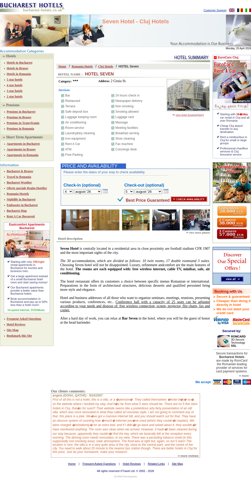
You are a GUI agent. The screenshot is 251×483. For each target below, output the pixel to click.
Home (62, 66)
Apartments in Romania (22, 155)
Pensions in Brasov (19, 117)
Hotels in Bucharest (19, 62)
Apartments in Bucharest (23, 144)
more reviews (188, 455)
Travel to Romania (19, 177)
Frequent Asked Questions (24, 319)
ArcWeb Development (125, 476)
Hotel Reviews (16, 324)
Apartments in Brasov (21, 149)
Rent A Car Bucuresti (21, 216)
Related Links (156, 463)
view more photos (198, 232)
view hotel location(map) (188, 114)
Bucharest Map (17, 210)
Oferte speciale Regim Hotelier (27, 188)
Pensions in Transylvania (23, 123)
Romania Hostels (18, 194)
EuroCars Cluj (228, 57)
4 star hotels (15, 85)
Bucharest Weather (19, 182)
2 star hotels (15, 96)
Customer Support (215, 10)
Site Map (12, 330)
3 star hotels (15, 91)
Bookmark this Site (19, 335)
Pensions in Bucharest (21, 111)
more (244, 375)
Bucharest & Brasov (20, 171)
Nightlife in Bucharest (21, 199)
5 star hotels (15, 79)
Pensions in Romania (20, 128)
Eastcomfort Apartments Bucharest (27, 226)
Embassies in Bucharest (22, 205)
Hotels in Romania (19, 74)
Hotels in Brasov (17, 68)
